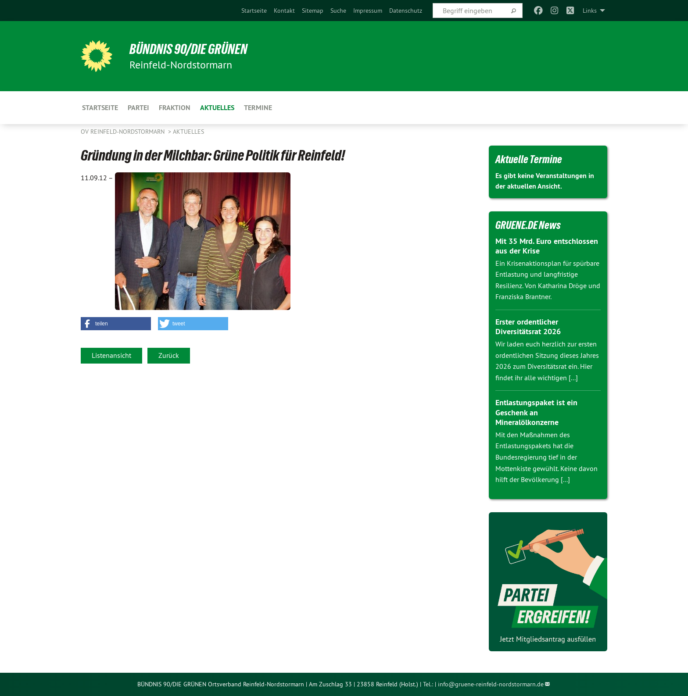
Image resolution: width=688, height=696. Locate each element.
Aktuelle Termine (528, 159)
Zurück (168, 355)
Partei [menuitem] (138, 107)
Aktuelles (188, 132)
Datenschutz (405, 10)
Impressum (367, 10)
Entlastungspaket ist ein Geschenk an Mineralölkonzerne (536, 412)
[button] (116, 323)
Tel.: (428, 684)
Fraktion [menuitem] (174, 107)
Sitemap (312, 10)
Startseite (254, 10)
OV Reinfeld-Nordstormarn (123, 132)
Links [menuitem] (590, 10)
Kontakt (284, 10)
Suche (338, 10)
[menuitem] (254, 10)
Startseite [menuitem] (100, 107)
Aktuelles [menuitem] (217, 107)
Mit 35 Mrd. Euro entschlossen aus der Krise (546, 246)
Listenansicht (111, 355)
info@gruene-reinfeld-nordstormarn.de (491, 684)
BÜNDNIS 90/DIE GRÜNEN (189, 49)
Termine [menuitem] (258, 107)
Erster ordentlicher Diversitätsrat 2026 (528, 327)
